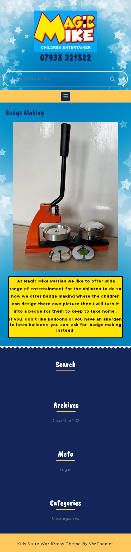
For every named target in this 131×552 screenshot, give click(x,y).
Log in (65, 469)
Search (111, 78)
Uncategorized (65, 518)
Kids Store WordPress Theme (49, 543)
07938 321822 (65, 58)
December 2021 (66, 420)
